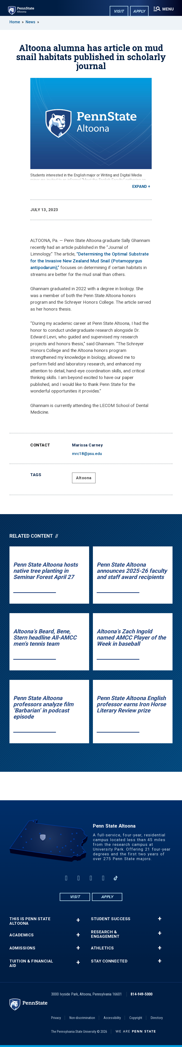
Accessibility (112, 1018)
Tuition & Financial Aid (31, 963)
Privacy (56, 1018)
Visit (118, 11)
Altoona (83, 477)
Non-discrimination (82, 1018)
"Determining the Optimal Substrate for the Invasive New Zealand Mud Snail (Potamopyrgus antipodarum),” (89, 260)
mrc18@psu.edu (87, 453)
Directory (157, 1018)
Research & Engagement (105, 934)
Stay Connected (109, 961)
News (30, 22)
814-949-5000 (141, 994)
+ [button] (78, 920)
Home (14, 22)
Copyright (135, 1018)
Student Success (111, 919)
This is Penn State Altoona (29, 921)
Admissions (22, 948)
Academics (21, 935)
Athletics (102, 948)
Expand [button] (139, 186)
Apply (138, 11)
